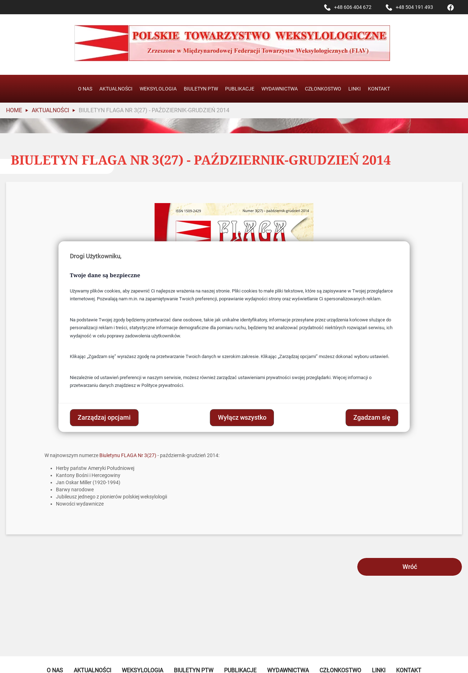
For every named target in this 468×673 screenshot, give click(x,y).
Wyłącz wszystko (242, 417)
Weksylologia (158, 89)
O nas (85, 89)
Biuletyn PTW (201, 89)
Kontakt (379, 89)
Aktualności (115, 89)
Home (14, 110)
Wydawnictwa (279, 89)
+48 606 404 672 (352, 7)
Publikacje (239, 89)
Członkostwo (323, 89)
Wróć (409, 566)
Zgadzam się (371, 417)
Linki (354, 89)
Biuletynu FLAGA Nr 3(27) (127, 455)
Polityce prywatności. (162, 385)
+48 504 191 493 (414, 7)
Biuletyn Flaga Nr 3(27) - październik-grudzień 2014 (154, 110)
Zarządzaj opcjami (104, 417)
